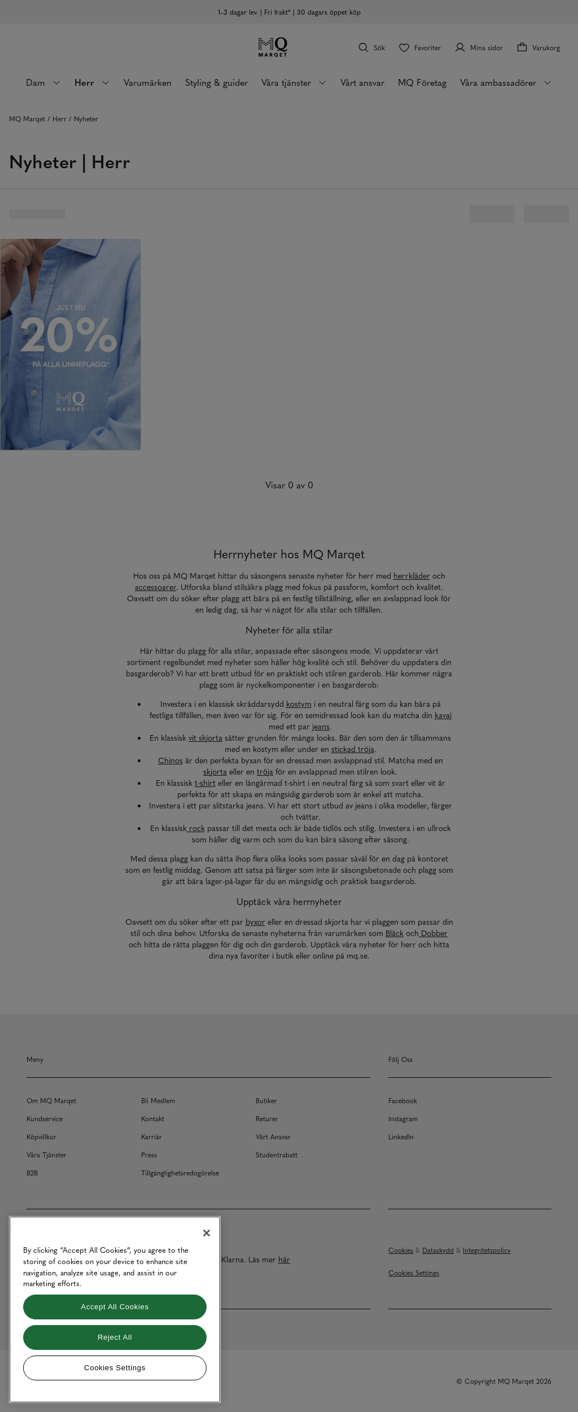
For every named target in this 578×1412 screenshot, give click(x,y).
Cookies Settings (115, 1367)
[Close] (206, 1233)
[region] (115, 1309)
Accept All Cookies (114, 1306)
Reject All (115, 1337)
